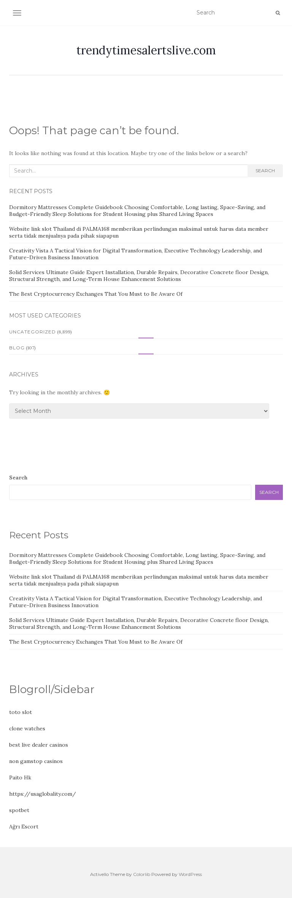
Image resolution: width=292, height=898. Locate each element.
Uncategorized (32, 332)
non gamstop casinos (36, 761)
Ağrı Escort (23, 826)
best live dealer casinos (38, 744)
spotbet (19, 810)
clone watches (27, 728)
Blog (17, 348)
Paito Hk (20, 777)
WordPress (190, 874)
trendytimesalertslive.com (146, 50)
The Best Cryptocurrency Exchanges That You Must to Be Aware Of (95, 293)
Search (265, 170)
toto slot (20, 712)
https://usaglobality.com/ (42, 793)
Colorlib (141, 874)
